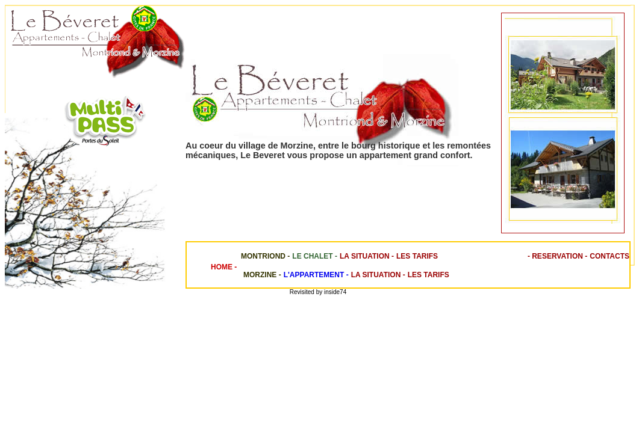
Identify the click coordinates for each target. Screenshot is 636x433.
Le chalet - (314, 256)
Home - (224, 267)
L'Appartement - (316, 275)
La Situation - (367, 256)
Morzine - (260, 275)
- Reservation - (557, 256)
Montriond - (263, 256)
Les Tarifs (417, 256)
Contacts (609, 256)
